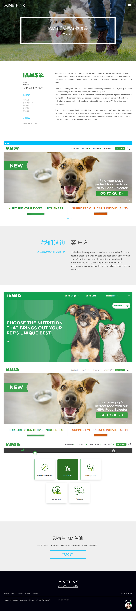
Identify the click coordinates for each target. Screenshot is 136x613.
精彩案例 (6, 593)
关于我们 (20, 593)
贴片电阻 (60, 600)
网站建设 (66, 600)
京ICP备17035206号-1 (45, 600)
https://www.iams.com (31, 123)
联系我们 (68, 554)
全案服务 (13, 593)
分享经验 (27, 593)
